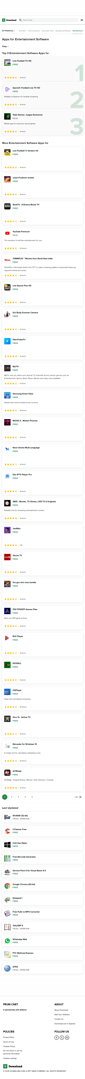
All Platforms (8, 31)
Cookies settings (10, 1058)
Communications (34, 31)
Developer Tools (48, 31)
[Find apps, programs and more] (48, 20)
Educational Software (63, 31)
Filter (5, 46)
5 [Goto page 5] (32, 797)
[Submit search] (20, 20)
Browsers (22, 31)
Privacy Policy (8, 1037)
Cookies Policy (9, 1046)
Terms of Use (8, 1042)
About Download (61, 1010)
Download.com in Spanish (64, 1024)
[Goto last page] (78, 797)
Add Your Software (62, 1014)
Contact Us (58, 1019)
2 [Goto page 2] (11, 797)
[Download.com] (9, 20)
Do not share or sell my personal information (12, 1052)
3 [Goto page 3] (18, 797)
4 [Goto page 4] (25, 797)
